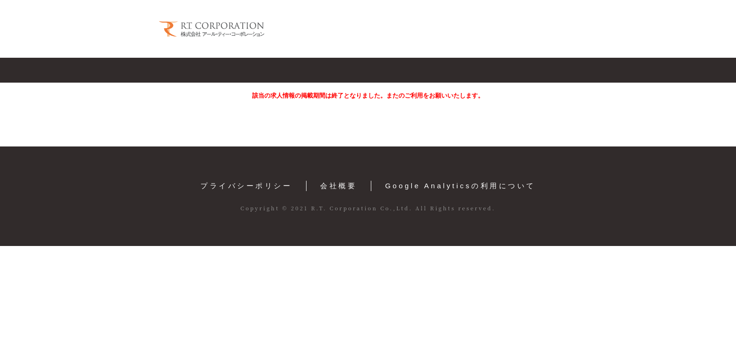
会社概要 (338, 186)
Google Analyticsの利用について (460, 186)
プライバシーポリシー (246, 186)
